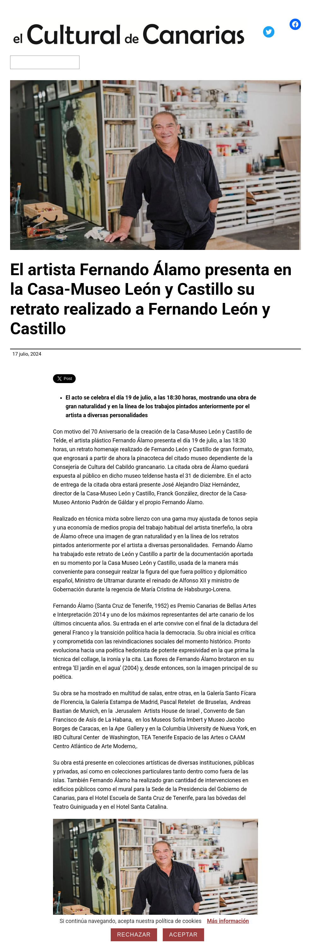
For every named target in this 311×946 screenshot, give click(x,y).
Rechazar (134, 934)
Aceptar (183, 934)
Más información (228, 921)
